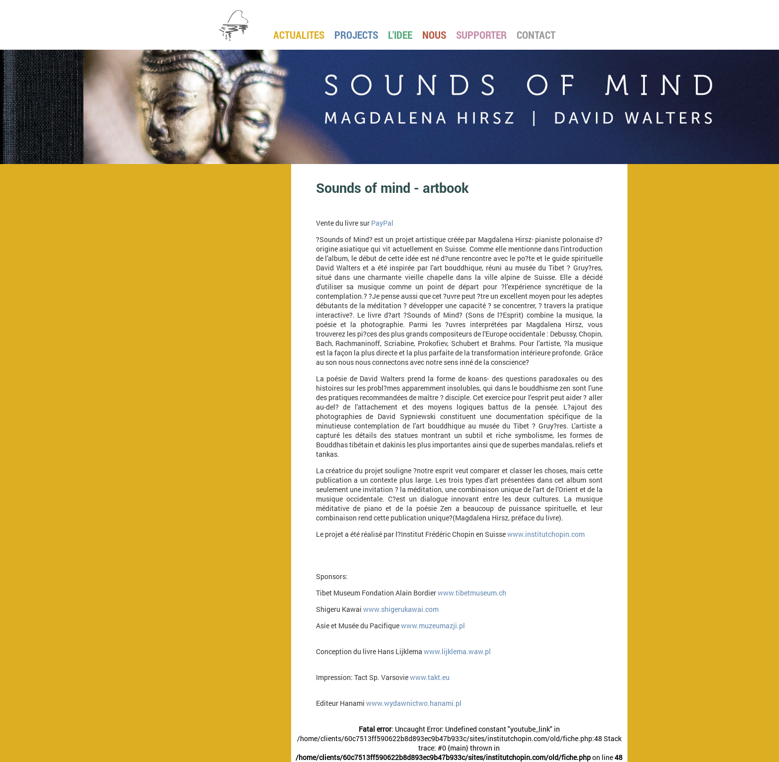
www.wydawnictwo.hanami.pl (414, 703)
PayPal (382, 223)
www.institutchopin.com (546, 534)
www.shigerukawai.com (401, 609)
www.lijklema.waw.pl (457, 651)
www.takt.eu (430, 677)
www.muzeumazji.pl (433, 625)
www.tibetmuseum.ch (472, 592)
